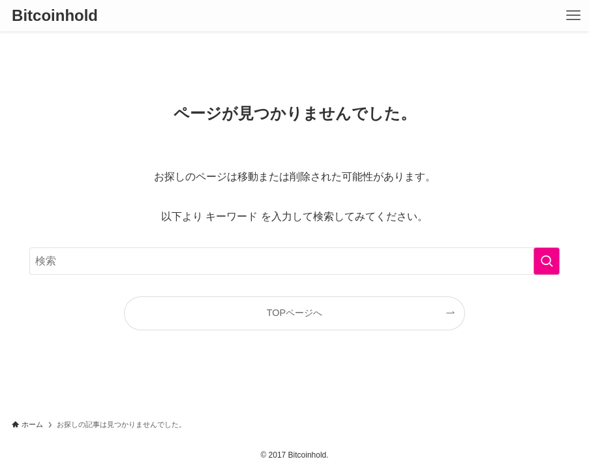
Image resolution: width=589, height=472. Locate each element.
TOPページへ (294, 312)
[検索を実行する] (547, 261)
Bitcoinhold (55, 16)
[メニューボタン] (573, 15)
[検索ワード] (294, 261)
